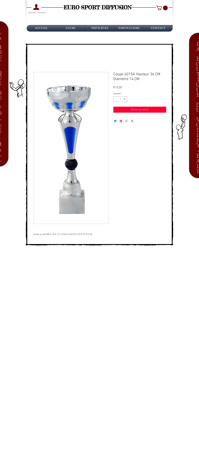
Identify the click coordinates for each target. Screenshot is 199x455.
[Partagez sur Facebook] (115, 121)
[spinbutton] (120, 99)
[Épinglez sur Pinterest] (121, 121)
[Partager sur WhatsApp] (126, 121)
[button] (162, 8)
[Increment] (125, 99)
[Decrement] (116, 99)
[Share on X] (132, 121)
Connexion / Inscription (37, 13)
